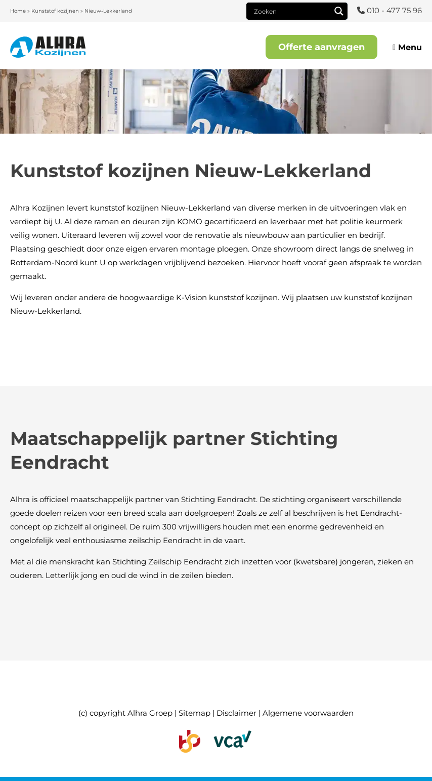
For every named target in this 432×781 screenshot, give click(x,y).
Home (18, 11)
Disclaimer (236, 713)
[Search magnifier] (339, 11)
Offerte (321, 47)
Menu (407, 47)
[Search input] (291, 11)
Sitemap (194, 713)
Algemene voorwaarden (308, 713)
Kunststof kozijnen (55, 11)
